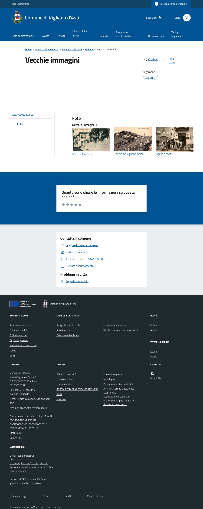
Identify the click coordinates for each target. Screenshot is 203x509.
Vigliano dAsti (164, 154)
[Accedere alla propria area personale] (171, 4)
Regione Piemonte (20, 3)
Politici (13, 350)
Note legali (109, 379)
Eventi (153, 356)
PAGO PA (61, 399)
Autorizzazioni (63, 330)
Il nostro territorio (72, 49)
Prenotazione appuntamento (118, 400)
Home (28, 49)
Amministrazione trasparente (118, 388)
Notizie (154, 325)
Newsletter (156, 378)
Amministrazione (23, 36)
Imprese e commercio (114, 325)
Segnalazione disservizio (116, 396)
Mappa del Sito (95, 496)
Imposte (104, 36)
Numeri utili (16, 438)
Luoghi (153, 351)
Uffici (12, 355)
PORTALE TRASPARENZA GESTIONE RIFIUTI (77, 391)
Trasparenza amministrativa (123, 34)
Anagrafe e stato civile (68, 325)
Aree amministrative (20, 325)
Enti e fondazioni (18, 335)
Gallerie (89, 49)
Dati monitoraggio (19, 496)
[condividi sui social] (151, 59)
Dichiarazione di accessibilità (118, 384)
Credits (68, 496)
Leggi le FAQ (110, 392)
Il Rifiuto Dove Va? (66, 374)
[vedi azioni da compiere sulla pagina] (170, 60)
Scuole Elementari (83, 154)
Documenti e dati (18, 330)
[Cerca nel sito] (185, 17)
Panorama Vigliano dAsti (128, 154)
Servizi (61, 36)
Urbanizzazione (156, 36)
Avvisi (153, 330)
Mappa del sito (64, 384)
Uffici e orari (16, 433)
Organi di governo (19, 340)
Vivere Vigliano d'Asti (81, 33)
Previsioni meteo (65, 379)
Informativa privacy (113, 374)
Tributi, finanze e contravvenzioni (120, 330)
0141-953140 (27, 390)
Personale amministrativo (23, 345)
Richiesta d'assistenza (115, 404)
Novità (45, 36)
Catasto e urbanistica (67, 335)
